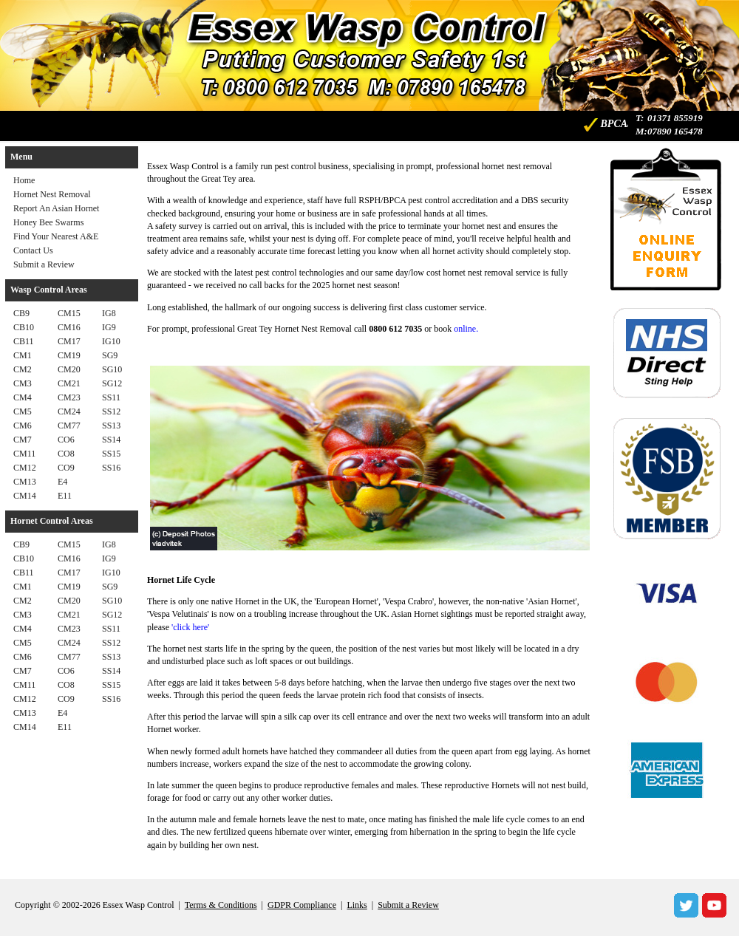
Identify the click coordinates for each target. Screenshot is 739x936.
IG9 (109, 327)
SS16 (111, 467)
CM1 (22, 355)
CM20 (69, 369)
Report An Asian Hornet (56, 208)
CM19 (69, 355)
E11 (65, 496)
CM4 (22, 397)
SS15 (111, 453)
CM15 (69, 313)
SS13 (111, 425)
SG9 (110, 355)
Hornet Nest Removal (52, 194)
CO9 (66, 467)
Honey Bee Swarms (48, 222)
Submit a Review (44, 264)
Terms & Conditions (221, 905)
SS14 (111, 439)
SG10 (112, 369)
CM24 (69, 411)
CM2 (22, 369)
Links (357, 905)
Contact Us (33, 250)
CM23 (69, 397)
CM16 (69, 327)
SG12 (112, 383)
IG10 (111, 341)
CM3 (22, 383)
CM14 (24, 496)
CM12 (24, 467)
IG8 (109, 313)
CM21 (69, 383)
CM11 (24, 453)
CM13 (24, 481)
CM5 (22, 411)
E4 (62, 481)
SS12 (111, 411)
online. (466, 329)
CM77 (69, 425)
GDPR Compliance (302, 905)
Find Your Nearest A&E (55, 236)
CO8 (66, 453)
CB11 (23, 341)
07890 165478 (675, 131)
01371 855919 (675, 117)
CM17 (69, 341)
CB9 (21, 313)
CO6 (66, 439)
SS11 (111, 397)
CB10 (23, 327)
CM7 (22, 439)
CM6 (22, 425)
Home (24, 180)
